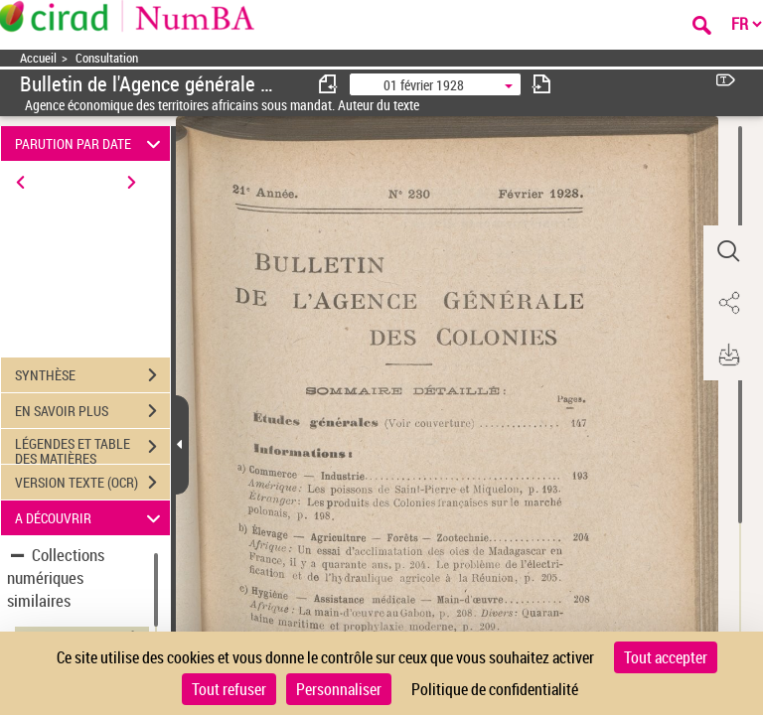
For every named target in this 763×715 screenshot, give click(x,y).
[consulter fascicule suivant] (541, 84)
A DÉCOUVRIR (91, 517)
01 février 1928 (423, 84)
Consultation (107, 58)
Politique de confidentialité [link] (494, 689)
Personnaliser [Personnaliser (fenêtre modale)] (339, 689)
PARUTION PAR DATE (91, 143)
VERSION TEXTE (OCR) (92, 483)
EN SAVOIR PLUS (92, 411)
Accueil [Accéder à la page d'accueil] (38, 58)
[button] (728, 251)
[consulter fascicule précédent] (329, 84)
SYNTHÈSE (92, 375)
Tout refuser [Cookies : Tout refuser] (229, 689)
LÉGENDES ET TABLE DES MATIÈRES (92, 449)
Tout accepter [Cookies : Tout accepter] (665, 657)
